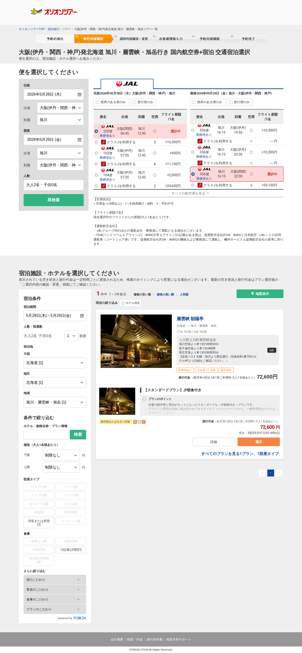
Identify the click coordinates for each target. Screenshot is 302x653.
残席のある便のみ (113, 102)
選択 (257, 443)
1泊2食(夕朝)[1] (70, 549)
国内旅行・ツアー (59, 29)
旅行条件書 (154, 639)
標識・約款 (135, 639)
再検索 (53, 200)
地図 (270, 350)
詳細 (213, 443)
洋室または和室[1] (39, 523)
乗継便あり (107, 135)
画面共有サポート (178, 639)
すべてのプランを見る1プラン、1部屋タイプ (240, 456)
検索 (78, 434)
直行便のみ (145, 102)
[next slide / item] (166, 341)
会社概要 (117, 639)
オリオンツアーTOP (32, 29)
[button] (55, 579)
